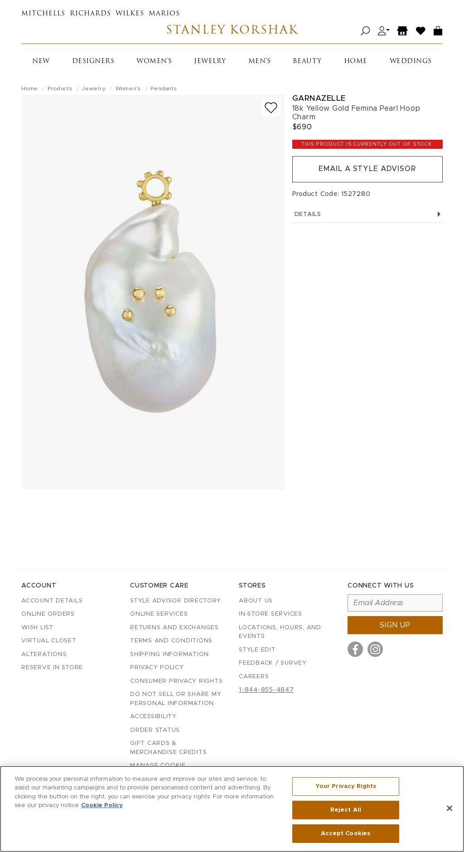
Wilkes (130, 13)
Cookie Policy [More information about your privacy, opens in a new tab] (102, 806)
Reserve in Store (52, 668)
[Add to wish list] (271, 107)
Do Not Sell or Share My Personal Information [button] (175, 698)
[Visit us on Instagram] (375, 649)
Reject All (345, 810)
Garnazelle (319, 98)
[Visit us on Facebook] (355, 649)
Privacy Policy (157, 668)
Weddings (411, 61)
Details (367, 214)
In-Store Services (270, 614)
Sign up (395, 625)
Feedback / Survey (273, 663)
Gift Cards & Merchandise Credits (168, 747)
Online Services (159, 614)
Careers (254, 677)
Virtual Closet (49, 641)
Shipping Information (169, 654)
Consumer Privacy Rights (176, 681)
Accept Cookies (345, 833)
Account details (51, 601)
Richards (90, 13)
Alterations (44, 654)
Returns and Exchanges (174, 628)
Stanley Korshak (231, 31)
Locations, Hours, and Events (280, 632)
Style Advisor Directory (175, 601)
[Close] (449, 808)
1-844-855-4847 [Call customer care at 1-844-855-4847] (266, 690)
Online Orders (48, 614)
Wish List (37, 628)
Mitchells (43, 13)
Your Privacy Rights (345, 786)
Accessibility (153, 717)
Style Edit (257, 650)
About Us (256, 601)
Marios (164, 13)
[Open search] (365, 31)
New (41, 61)
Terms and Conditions (171, 641)
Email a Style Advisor (367, 169)
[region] (232, 809)
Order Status (155, 730)
